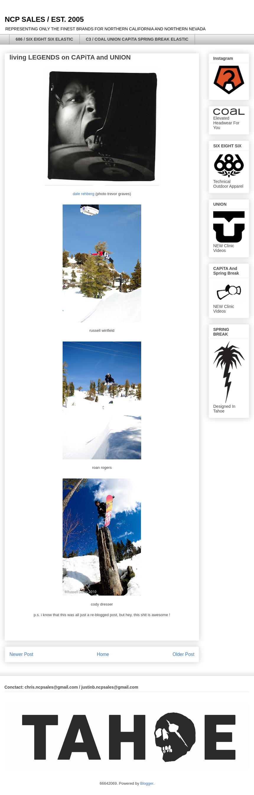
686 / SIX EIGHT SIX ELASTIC (44, 39)
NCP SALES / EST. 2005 (44, 19)
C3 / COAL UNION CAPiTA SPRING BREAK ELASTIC (137, 39)
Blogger (146, 783)
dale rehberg (83, 194)
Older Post (183, 654)
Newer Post (21, 654)
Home (103, 654)
